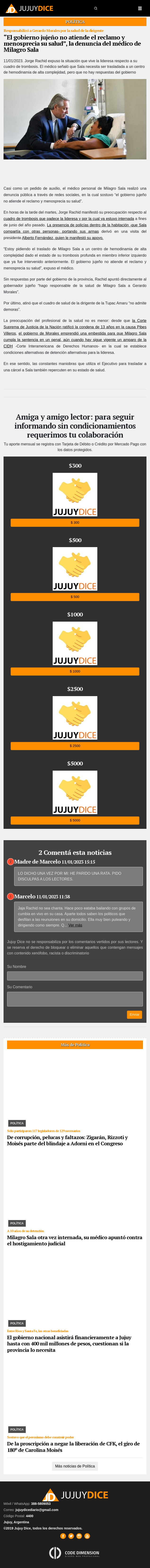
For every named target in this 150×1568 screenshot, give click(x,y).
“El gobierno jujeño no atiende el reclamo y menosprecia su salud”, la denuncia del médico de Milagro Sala (72, 43)
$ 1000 (75, 671)
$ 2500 (75, 746)
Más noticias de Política (75, 1466)
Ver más (75, 925)
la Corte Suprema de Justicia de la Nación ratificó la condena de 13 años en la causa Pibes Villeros (75, 327)
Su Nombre (16, 967)
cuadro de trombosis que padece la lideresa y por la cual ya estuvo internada (69, 219)
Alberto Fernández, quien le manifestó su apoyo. (62, 238)
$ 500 (75, 597)
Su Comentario (19, 987)
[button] (96, 8)
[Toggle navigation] (139, 8)
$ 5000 (75, 820)
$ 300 (75, 522)
